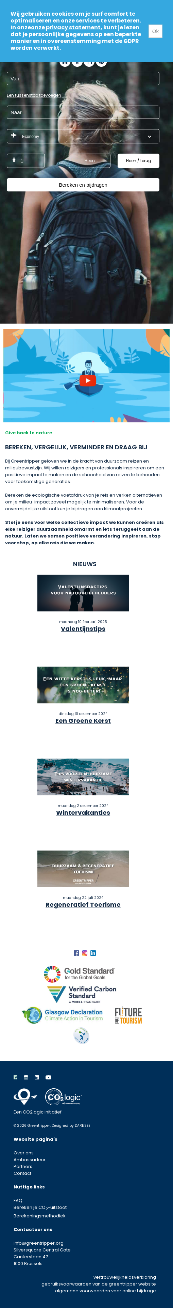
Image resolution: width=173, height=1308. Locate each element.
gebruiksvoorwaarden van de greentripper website (98, 1284)
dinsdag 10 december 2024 (83, 713)
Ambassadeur (30, 1159)
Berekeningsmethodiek (40, 1216)
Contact (22, 1173)
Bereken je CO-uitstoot (40, 1207)
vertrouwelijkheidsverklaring (124, 1277)
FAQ (18, 1200)
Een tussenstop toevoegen (34, 95)
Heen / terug (138, 161)
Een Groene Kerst (83, 720)
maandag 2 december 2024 (83, 805)
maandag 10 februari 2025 (83, 621)
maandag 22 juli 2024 (83, 897)
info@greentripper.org (39, 1243)
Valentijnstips (83, 628)
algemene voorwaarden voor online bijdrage (105, 1291)
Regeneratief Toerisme (83, 904)
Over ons (24, 1153)
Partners (23, 1166)
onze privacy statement (66, 27)
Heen (90, 161)
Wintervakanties (83, 812)
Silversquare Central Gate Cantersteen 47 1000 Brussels (42, 1257)
